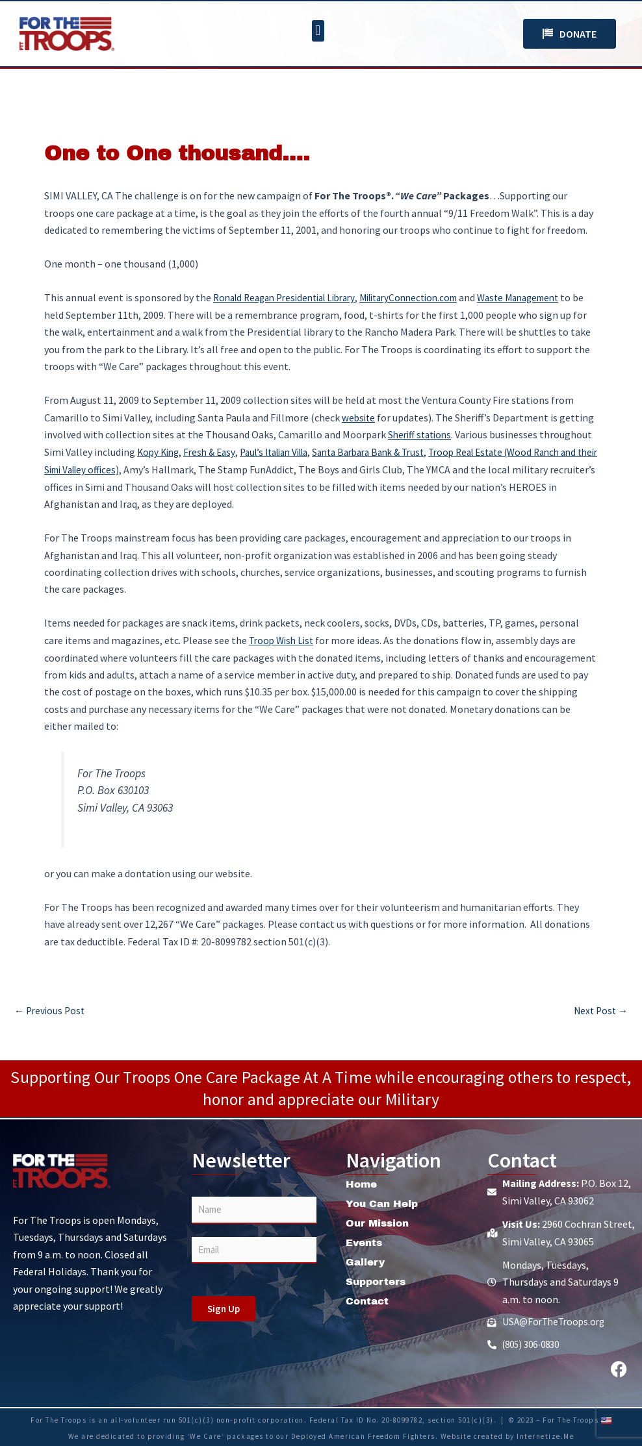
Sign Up (223, 1307)
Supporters (378, 1280)
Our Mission (379, 1221)
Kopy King (160, 451)
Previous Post (51, 1008)
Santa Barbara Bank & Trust (391, 451)
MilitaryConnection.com (428, 297)
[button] (318, 31)
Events (365, 1241)
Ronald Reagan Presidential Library (291, 297)
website (359, 416)
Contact (368, 1299)
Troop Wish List (283, 638)
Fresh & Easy (214, 451)
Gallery (366, 1260)
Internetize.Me (545, 1435)
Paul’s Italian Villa (286, 451)
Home (362, 1182)
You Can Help (384, 1202)
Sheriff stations (422, 433)
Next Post (599, 1008)
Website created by (479, 1435)
